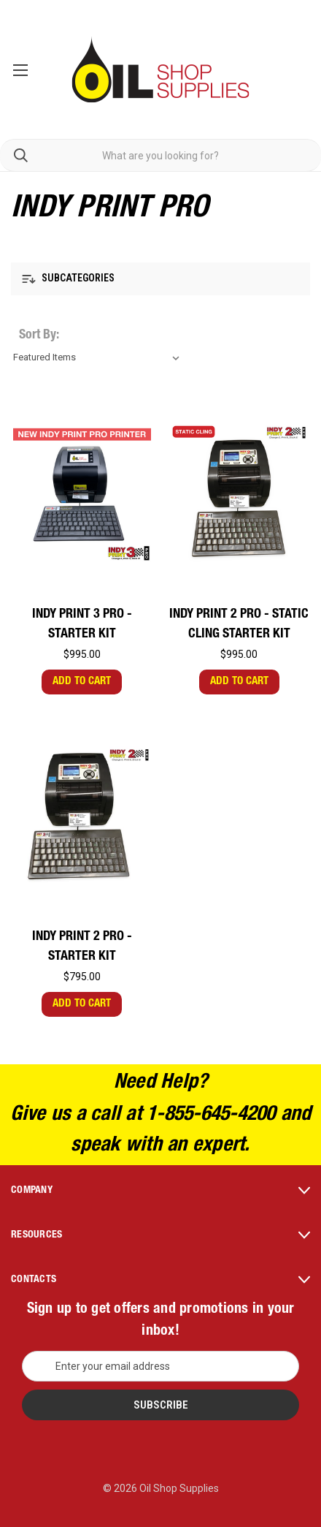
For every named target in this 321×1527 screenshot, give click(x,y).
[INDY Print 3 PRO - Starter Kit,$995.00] (82, 493)
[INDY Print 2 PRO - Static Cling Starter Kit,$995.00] (240, 493)
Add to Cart (82, 681)
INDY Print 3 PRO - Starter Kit (82, 624)
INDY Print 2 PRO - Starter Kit (82, 947)
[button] (160, 278)
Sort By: (39, 335)
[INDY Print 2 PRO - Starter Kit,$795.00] (82, 815)
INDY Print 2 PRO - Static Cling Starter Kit (239, 624)
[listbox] (99, 357)
